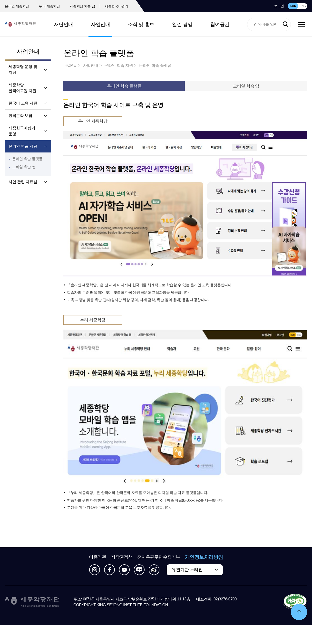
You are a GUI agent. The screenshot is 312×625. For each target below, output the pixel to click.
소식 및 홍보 (141, 24)
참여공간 (219, 24)
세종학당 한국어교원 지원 (22, 88)
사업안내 (100, 24)
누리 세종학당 (49, 6)
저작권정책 (121, 557)
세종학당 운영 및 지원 (23, 70)
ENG (303, 6)
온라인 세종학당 (17, 6)
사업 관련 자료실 (23, 182)
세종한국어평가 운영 (22, 131)
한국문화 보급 (20, 116)
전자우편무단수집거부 (158, 557)
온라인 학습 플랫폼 (27, 159)
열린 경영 (182, 24)
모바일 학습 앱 (23, 167)
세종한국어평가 (116, 6)
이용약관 (97, 557)
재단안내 (63, 24)
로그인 (279, 6)
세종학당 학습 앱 (82, 6)
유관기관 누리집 (187, 569)
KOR (293, 6)
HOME (71, 65)
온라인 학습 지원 (23, 146)
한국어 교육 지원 (23, 103)
